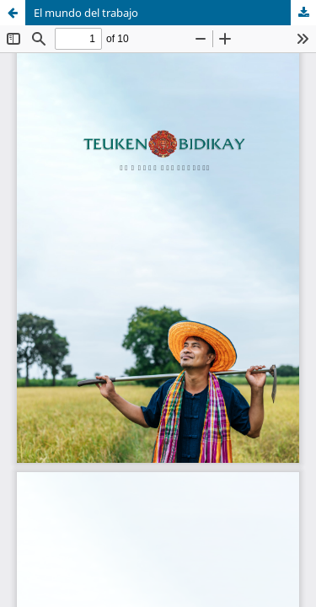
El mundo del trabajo (86, 12)
